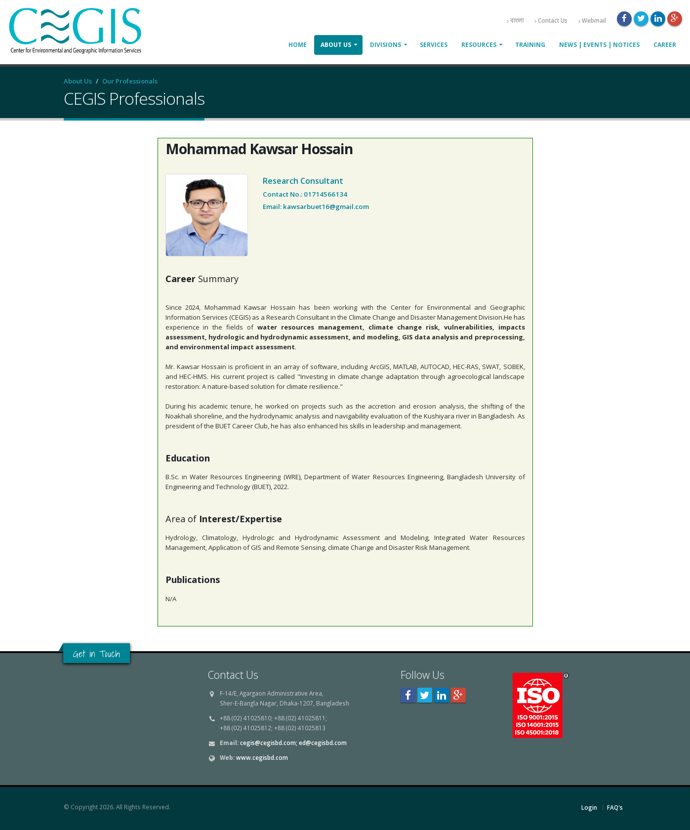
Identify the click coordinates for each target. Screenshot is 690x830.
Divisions (385, 45)
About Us (336, 45)
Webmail (592, 20)
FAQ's (615, 807)
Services (433, 45)
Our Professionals (130, 81)
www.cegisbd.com (262, 757)
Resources (478, 45)
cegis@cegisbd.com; (268, 743)
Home (297, 45)
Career (664, 45)
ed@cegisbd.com (323, 743)
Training (530, 45)
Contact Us (551, 20)
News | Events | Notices (599, 45)
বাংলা (515, 20)
